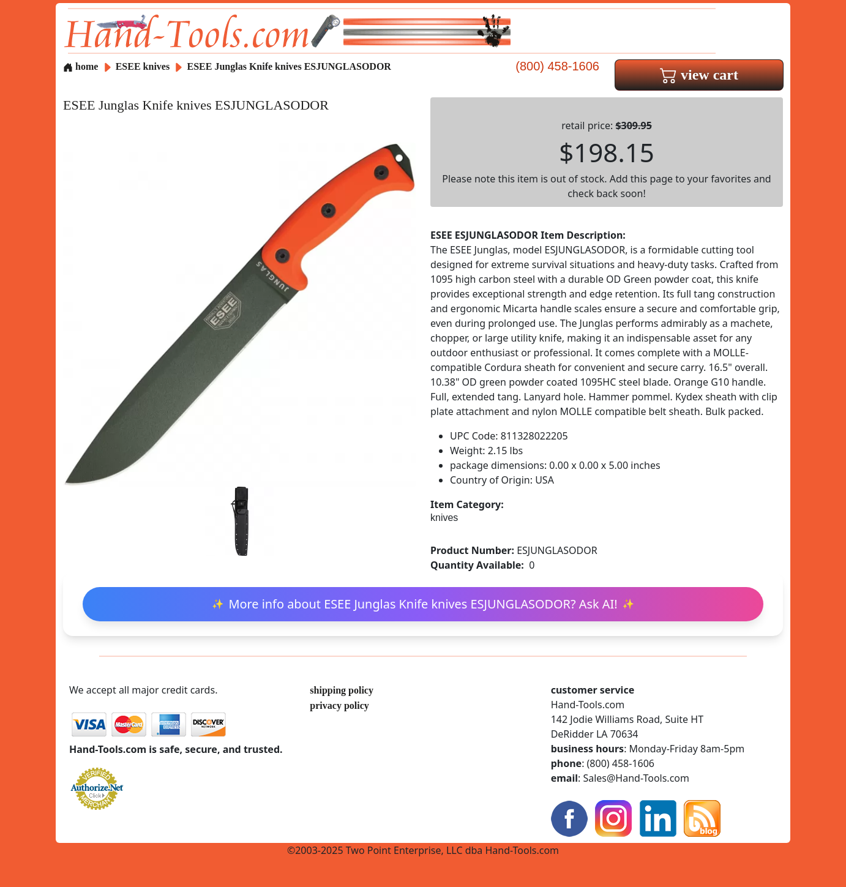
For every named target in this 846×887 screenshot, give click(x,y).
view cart (699, 74)
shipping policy (341, 690)
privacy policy (339, 705)
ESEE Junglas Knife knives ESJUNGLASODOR (289, 66)
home (80, 66)
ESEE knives (143, 66)
